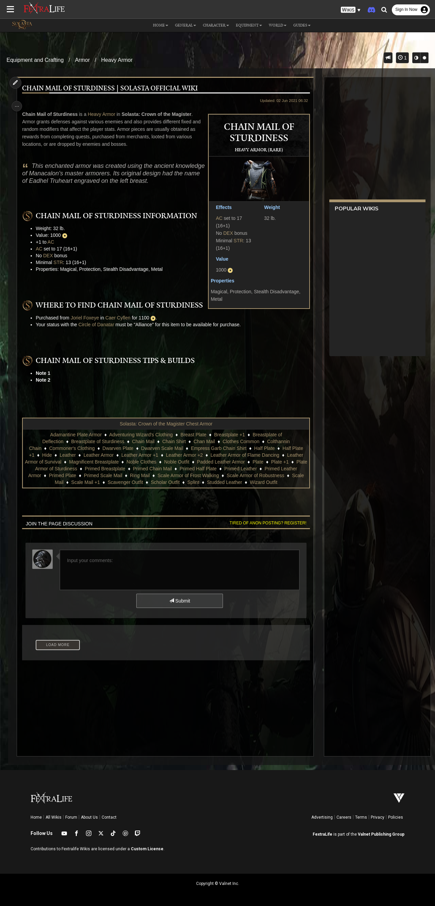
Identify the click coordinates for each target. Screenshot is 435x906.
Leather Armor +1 (139, 455)
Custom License (147, 849)
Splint (216, 482)
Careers (343, 817)
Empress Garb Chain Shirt (218, 448)
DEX (226, 233)
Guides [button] (302, 25)
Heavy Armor (117, 60)
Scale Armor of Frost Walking (219, 475)
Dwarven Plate (117, 448)
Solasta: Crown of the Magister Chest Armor (165, 423)
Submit (179, 601)
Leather (67, 455)
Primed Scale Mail (134, 475)
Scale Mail (75, 482)
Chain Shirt (173, 441)
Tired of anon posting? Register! (265, 523)
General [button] (185, 25)
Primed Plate (93, 475)
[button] (350, 10)
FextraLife (322, 834)
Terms (361, 817)
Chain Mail (143, 441)
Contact (109, 817)
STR (236, 240)
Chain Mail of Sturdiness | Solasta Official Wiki (111, 88)
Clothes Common (240, 441)
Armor (82, 60)
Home (36, 817)
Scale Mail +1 (108, 482)
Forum (71, 817)
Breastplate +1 (229, 434)
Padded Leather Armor (233, 462)
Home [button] (160, 25)
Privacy (377, 817)
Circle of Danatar (98, 324)
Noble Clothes (154, 462)
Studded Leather (247, 482)
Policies (395, 817)
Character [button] (216, 25)
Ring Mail (171, 475)
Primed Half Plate (219, 468)
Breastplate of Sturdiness (97, 441)
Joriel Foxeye (86, 317)
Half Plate (264, 448)
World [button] (277, 25)
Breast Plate (193, 434)
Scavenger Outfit (148, 482)
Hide (47, 455)
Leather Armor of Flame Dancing (244, 455)
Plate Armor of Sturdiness (71, 468)
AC (216, 218)
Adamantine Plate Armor (75, 434)
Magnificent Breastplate (106, 462)
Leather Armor (98, 455)
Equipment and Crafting (35, 60)
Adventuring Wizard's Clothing (140, 434)
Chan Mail (203, 441)
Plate (270, 462)
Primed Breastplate (126, 468)
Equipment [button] (249, 25)
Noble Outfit (189, 462)
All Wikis (54, 817)
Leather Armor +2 (184, 455)
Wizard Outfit (286, 482)
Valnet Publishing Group (381, 834)
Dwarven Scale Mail (162, 448)
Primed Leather (261, 468)
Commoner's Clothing (71, 448)
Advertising (322, 817)
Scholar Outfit (187, 482)
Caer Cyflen (119, 317)
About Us (89, 817)
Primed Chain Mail (173, 468)
